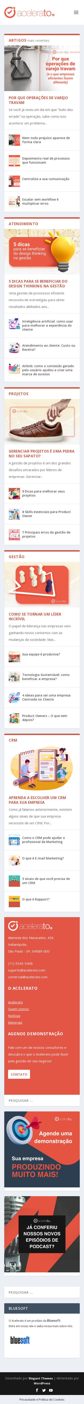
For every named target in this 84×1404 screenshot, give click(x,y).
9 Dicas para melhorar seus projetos (43, 493)
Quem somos (18, 1009)
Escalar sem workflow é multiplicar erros (40, 201)
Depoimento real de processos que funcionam (46, 160)
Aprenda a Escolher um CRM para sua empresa (37, 800)
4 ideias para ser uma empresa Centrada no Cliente (46, 697)
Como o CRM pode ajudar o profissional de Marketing (43, 840)
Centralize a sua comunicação (45, 179)
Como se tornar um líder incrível (35, 616)
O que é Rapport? (36, 899)
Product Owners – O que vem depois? (44, 718)
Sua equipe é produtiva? (41, 654)
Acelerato (15, 1002)
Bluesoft (53, 1320)
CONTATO (19, 1074)
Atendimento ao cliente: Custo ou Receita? (48, 347)
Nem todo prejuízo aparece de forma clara (46, 140)
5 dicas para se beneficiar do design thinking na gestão (38, 284)
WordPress (42, 1383)
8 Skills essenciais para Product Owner (46, 514)
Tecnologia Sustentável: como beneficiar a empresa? (46, 677)
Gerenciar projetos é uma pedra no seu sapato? (42, 453)
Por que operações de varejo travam (38, 100)
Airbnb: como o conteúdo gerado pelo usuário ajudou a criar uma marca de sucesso (48, 370)
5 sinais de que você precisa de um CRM (46, 881)
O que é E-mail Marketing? (43, 858)
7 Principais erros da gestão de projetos (46, 534)
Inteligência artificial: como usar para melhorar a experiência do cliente (47, 325)
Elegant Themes (41, 1378)
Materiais (15, 1022)
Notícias (14, 1015)
